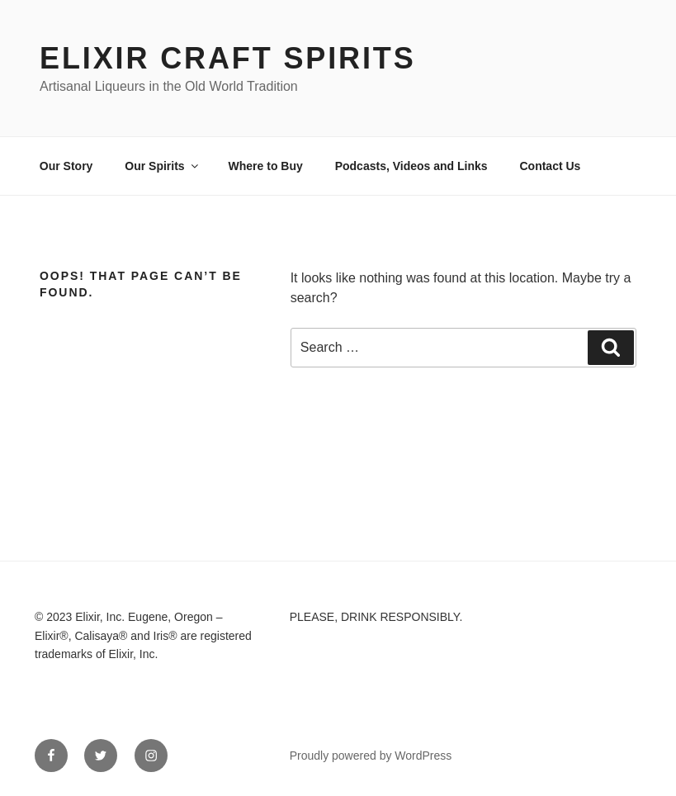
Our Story (66, 166)
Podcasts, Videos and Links (411, 166)
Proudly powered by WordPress (371, 755)
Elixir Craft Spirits (228, 58)
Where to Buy (266, 166)
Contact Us (549, 166)
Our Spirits (162, 166)
